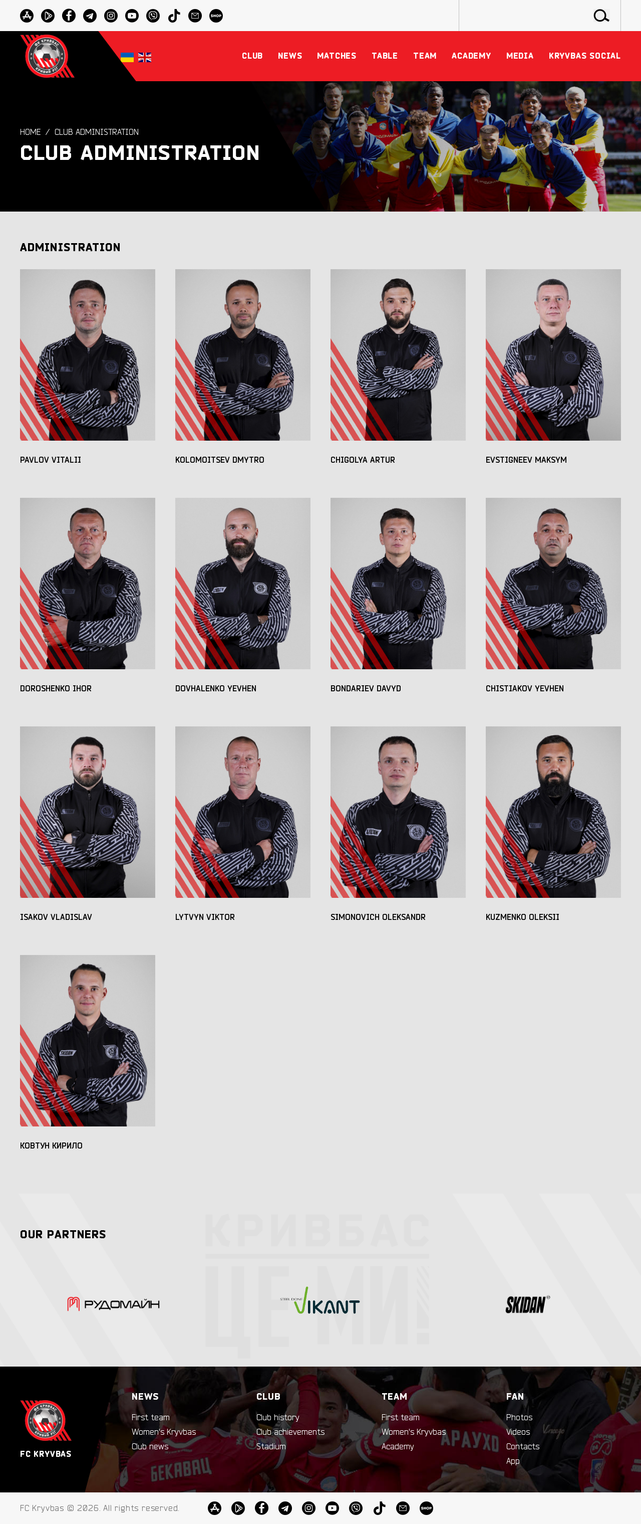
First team (151, 1418)
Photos (519, 1418)
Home (30, 133)
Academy (398, 1447)
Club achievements (290, 1432)
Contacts (522, 1447)
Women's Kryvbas (164, 1432)
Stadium (271, 1447)
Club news (150, 1447)
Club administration (97, 133)
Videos (518, 1432)
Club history (277, 1418)
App (513, 1461)
